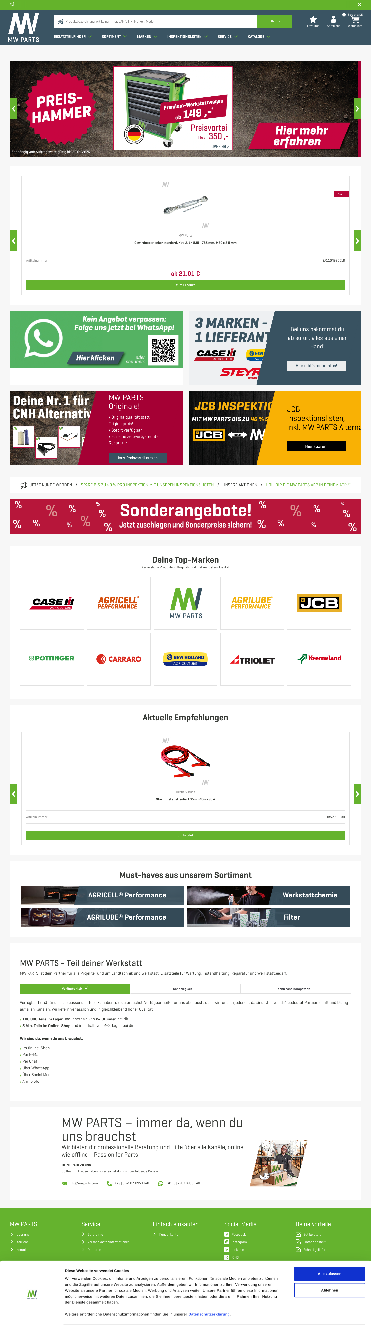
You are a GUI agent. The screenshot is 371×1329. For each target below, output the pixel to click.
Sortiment (116, 45)
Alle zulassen (329, 1258)
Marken (149, 45)
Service (229, 45)
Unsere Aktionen (239, 485)
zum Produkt (185, 285)
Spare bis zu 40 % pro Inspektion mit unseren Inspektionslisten (147, 485)
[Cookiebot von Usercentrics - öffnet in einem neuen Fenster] (32, 1319)
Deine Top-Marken (185, 560)
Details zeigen (263, 1319)
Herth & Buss (185, 792)
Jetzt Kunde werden (51, 485)
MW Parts (186, 236)
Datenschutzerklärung (209, 1299)
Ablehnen (329, 1275)
